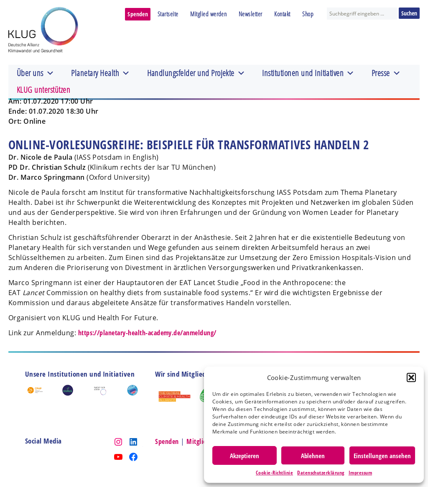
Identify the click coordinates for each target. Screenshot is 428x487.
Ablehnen (313, 455)
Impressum (360, 472)
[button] (411, 377)
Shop (307, 14)
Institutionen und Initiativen (308, 73)
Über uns (35, 73)
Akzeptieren (244, 455)
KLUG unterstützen (43, 89)
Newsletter (250, 14)
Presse (386, 73)
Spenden (137, 14)
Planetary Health (100, 73)
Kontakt (282, 14)
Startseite (168, 14)
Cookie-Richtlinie (274, 472)
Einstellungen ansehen (382, 455)
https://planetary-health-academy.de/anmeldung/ (147, 332)
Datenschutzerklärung (320, 472)
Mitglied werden (208, 14)
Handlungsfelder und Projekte (196, 73)
